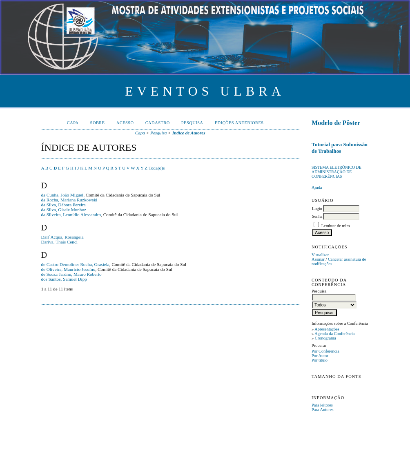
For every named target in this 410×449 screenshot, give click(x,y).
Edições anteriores (239, 123)
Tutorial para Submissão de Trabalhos (340, 147)
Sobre (97, 123)
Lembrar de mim (335, 225)
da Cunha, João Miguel (62, 194)
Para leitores (322, 405)
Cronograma (325, 338)
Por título (320, 360)
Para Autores (322, 409)
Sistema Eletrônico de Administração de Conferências (336, 172)
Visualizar (320, 254)
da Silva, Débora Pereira (63, 204)
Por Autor (320, 355)
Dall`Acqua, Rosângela (62, 237)
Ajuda (317, 187)
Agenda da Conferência (334, 333)
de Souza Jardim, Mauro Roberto (71, 274)
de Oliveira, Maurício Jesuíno (68, 269)
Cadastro (157, 123)
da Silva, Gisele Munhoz (63, 209)
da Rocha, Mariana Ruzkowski (69, 199)
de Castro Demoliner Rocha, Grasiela (75, 264)
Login (317, 208)
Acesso (125, 123)
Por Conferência (325, 351)
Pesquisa (192, 123)
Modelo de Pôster (336, 122)
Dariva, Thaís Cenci (59, 241)
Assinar (318, 259)
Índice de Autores (188, 132)
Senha (317, 216)
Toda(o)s (157, 167)
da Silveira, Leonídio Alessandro (71, 214)
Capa (73, 123)
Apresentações (326, 329)
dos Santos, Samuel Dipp (64, 279)
